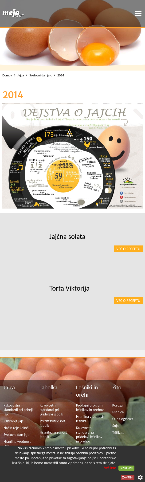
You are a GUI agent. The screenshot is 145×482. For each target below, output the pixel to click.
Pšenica (118, 412)
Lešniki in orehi (87, 391)
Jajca (9, 387)
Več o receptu (128, 249)
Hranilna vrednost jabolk (53, 434)
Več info (110, 468)
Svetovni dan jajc (16, 434)
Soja (115, 425)
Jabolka (48, 387)
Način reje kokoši (16, 428)
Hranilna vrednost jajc (17, 443)
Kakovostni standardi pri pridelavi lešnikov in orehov (89, 434)
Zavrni (127, 477)
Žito (116, 387)
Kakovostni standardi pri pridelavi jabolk (51, 409)
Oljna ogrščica (122, 419)
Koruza (117, 405)
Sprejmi (126, 468)
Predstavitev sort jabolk (52, 423)
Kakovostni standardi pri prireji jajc (18, 409)
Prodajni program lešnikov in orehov (90, 407)
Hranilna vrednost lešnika (89, 418)
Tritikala (118, 432)
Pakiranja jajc (14, 421)
